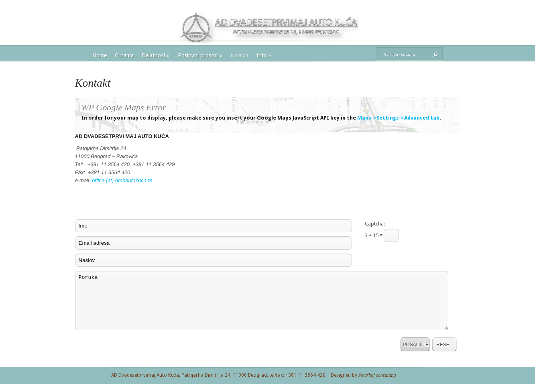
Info (263, 55)
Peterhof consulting (377, 375)
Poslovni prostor (200, 55)
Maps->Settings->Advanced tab (398, 118)
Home (99, 55)
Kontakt (239, 55)
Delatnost (156, 55)
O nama (124, 55)
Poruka (261, 300)
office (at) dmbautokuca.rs (122, 180)
